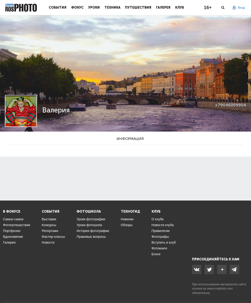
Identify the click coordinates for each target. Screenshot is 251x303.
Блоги (156, 254)
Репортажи (50, 231)
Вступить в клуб (164, 242)
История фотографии (93, 231)
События (57, 7)
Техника (112, 7)
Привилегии (161, 231)
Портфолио (12, 231)
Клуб (179, 7)
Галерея (163, 7)
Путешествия (138, 7)
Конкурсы (49, 225)
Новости (48, 242)
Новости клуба (163, 225)
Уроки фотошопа (89, 225)
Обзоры (127, 225)
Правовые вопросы (91, 236)
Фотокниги (159, 248)
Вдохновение (13, 236)
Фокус (77, 7)
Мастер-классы (53, 236)
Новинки (127, 219)
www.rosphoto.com (220, 288)
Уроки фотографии (91, 219)
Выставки (49, 219)
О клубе (158, 219)
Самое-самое (13, 219)
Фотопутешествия (16, 225)
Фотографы (160, 236)
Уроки (94, 7)
